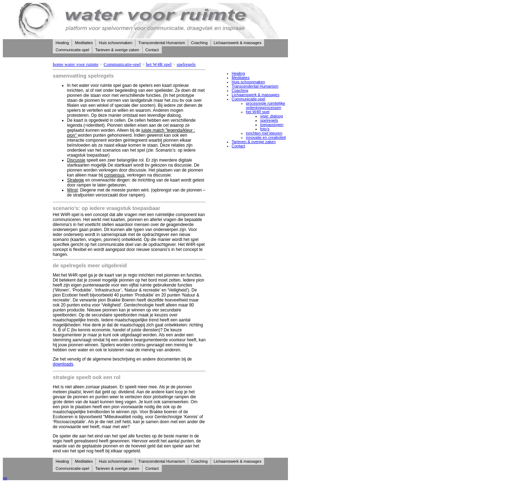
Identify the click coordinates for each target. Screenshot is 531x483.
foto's (264, 129)
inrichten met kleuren (264, 133)
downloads (63, 364)
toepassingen (271, 124)
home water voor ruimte (75, 64)
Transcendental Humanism (161, 43)
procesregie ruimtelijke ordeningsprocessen (265, 105)
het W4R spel (158, 64)
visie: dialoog (271, 116)
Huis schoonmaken (115, 43)
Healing (62, 43)
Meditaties (84, 43)
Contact (152, 50)
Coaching (199, 43)
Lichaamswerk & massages (238, 43)
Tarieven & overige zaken (117, 50)
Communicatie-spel (72, 50)
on (5, 478)
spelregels (186, 64)
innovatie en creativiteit (266, 137)
